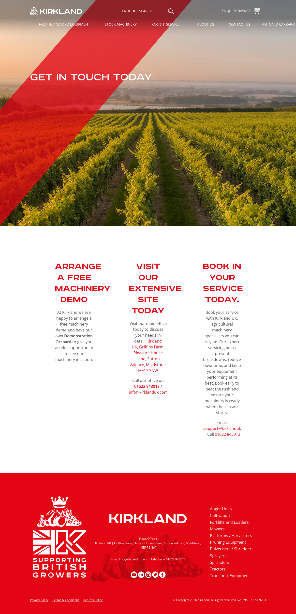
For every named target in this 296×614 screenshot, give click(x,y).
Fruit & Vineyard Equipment (64, 24)
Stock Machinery (121, 24)
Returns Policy (93, 600)
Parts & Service (165, 24)
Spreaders (219, 562)
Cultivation (220, 515)
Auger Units (221, 508)
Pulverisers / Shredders (231, 549)
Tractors (218, 569)
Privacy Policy (39, 600)
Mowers (217, 529)
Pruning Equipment (228, 542)
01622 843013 (227, 434)
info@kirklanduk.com (148, 392)
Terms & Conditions (65, 600)
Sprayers (218, 555)
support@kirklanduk (222, 428)
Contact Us (239, 24)
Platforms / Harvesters (231, 535)
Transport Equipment (230, 575)
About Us (205, 24)
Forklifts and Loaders (229, 522)
